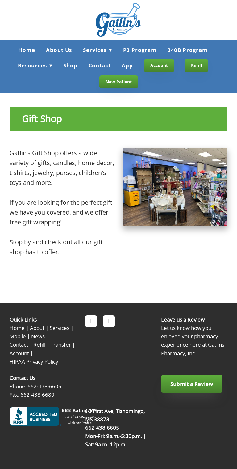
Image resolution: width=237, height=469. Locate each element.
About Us (59, 50)
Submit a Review (191, 384)
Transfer (61, 344)
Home (26, 50)
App (127, 65)
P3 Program (140, 50)
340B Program (188, 50)
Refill (196, 65)
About (37, 327)
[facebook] (91, 321)
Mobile (18, 336)
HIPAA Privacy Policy (34, 361)
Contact (100, 65)
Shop (70, 65)
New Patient (119, 82)
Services (59, 327)
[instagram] (109, 321)
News (38, 336)
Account (159, 65)
